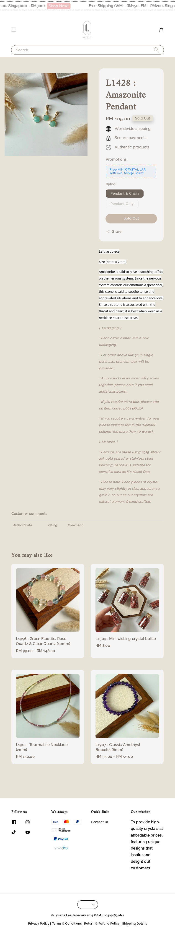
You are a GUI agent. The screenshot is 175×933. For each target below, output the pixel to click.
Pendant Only (122, 204)
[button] (14, 30)
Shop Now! (68, 6)
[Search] (156, 49)
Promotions (116, 159)
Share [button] (113, 232)
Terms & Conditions (67, 923)
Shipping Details (134, 923)
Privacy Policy (38, 923)
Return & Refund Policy (101, 923)
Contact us (99, 822)
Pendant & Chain (125, 193)
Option (111, 184)
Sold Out (131, 218)
